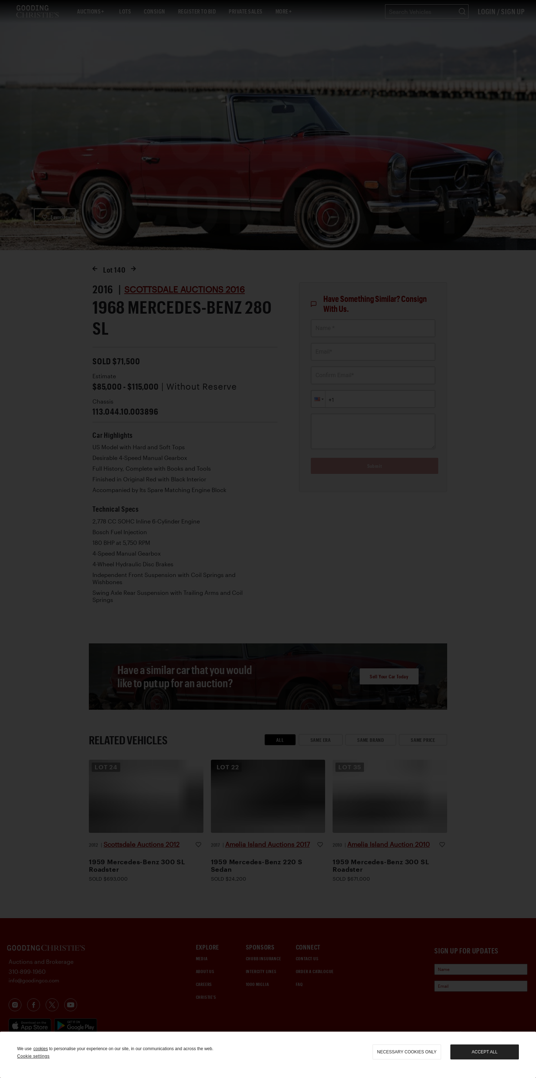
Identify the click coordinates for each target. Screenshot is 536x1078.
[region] (268, 1055)
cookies (40, 1048)
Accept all (484, 1051)
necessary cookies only (407, 1051)
